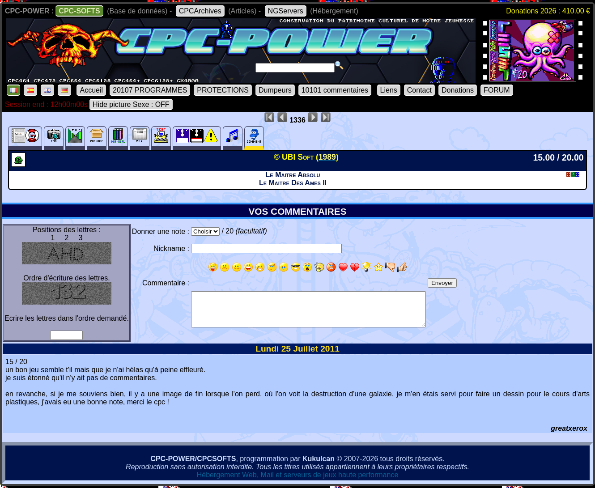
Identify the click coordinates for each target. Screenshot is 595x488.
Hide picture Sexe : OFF (131, 104)
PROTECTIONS (223, 90)
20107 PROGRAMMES (150, 90)
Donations (458, 90)
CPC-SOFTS (79, 11)
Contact (419, 90)
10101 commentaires (335, 90)
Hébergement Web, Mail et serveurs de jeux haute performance (298, 475)
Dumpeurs (275, 90)
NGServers (285, 11)
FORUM (497, 90)
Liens (388, 90)
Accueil (91, 90)
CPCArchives (200, 11)
